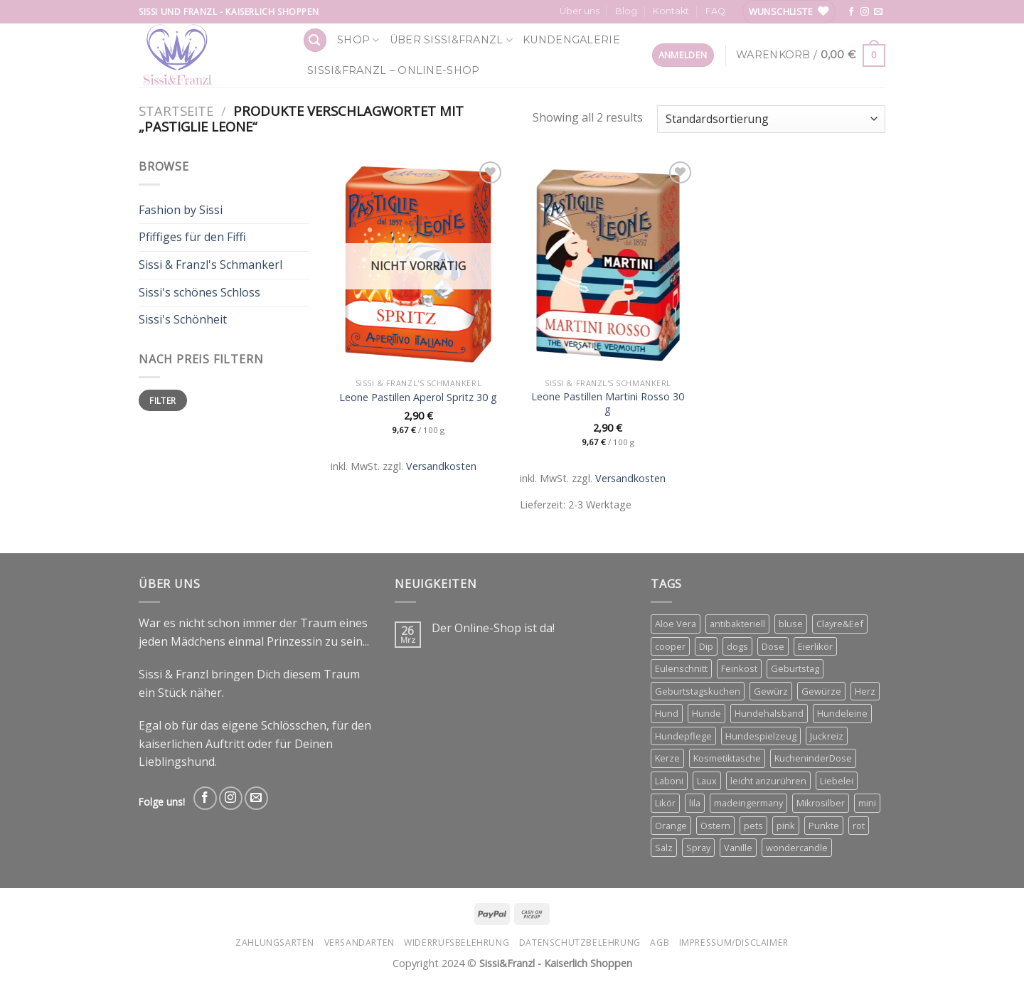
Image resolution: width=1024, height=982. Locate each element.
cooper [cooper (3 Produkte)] (670, 646)
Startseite (176, 110)
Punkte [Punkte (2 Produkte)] (824, 825)
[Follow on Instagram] (864, 12)
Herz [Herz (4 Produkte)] (865, 691)
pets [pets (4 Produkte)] (753, 825)
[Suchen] (315, 40)
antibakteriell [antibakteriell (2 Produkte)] (737, 623)
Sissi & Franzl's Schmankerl (210, 264)
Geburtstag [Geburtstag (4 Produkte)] (795, 668)
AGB (659, 942)
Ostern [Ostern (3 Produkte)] (715, 825)
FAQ (715, 11)
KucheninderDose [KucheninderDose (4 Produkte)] (813, 758)
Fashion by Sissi (181, 210)
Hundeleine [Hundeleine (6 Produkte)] (842, 713)
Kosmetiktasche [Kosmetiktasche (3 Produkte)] (727, 758)
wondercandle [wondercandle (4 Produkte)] (797, 847)
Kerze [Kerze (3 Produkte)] (667, 758)
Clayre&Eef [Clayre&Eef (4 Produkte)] (839, 623)
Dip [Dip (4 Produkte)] (706, 646)
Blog (626, 11)
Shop (358, 40)
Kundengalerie (571, 39)
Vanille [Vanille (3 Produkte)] (738, 847)
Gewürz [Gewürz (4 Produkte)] (771, 691)
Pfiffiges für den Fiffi (192, 237)
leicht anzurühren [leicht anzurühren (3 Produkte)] (768, 780)
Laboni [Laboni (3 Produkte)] (669, 780)
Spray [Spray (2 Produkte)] (698, 847)
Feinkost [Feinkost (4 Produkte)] (739, 668)
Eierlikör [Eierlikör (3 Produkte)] (815, 646)
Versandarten (359, 942)
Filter (162, 400)
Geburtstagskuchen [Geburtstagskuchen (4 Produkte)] (697, 691)
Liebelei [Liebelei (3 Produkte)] (836, 780)
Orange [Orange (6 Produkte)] (671, 825)
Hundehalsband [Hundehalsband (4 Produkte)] (769, 713)
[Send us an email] (878, 12)
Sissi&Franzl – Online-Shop (393, 70)
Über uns (579, 11)
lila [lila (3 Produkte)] (694, 802)
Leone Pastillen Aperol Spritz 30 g (418, 397)
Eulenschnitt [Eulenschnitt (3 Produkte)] (681, 668)
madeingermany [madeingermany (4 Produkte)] (748, 802)
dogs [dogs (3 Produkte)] (737, 646)
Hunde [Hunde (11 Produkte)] (706, 713)
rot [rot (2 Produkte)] (859, 825)
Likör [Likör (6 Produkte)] (665, 802)
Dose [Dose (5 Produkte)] (773, 646)
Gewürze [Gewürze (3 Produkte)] (821, 691)
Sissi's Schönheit (183, 319)
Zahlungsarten (274, 942)
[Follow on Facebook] (851, 12)
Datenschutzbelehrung (580, 942)
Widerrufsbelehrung (456, 942)
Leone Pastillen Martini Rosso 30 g (607, 403)
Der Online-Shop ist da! (493, 628)
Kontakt (671, 11)
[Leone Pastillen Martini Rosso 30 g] (607, 264)
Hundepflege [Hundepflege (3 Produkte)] (683, 736)
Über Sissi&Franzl (451, 40)
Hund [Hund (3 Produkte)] (666, 713)
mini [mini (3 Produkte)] (867, 802)
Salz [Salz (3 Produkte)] (664, 847)
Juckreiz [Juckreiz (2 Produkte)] (826, 736)
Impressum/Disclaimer (734, 942)
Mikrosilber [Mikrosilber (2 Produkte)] (820, 802)
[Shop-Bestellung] (771, 119)
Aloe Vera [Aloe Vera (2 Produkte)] (675, 623)
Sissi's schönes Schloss (199, 292)
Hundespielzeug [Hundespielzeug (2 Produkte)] (760, 736)
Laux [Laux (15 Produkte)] (707, 780)
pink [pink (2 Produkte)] (786, 825)
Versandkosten (441, 466)
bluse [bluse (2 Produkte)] (791, 623)
